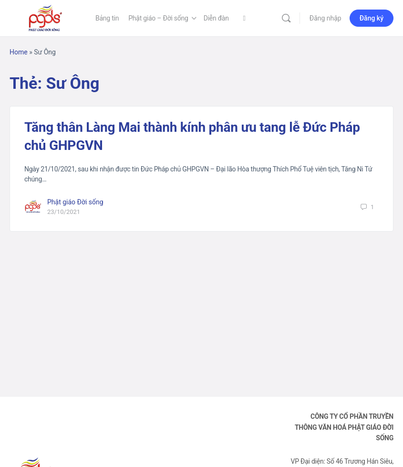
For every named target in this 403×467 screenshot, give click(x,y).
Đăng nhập (325, 18)
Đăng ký (371, 18)
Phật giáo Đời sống (75, 202)
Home (19, 52)
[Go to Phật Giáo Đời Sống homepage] (45, 17)
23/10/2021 (63, 211)
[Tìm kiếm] (286, 18)
